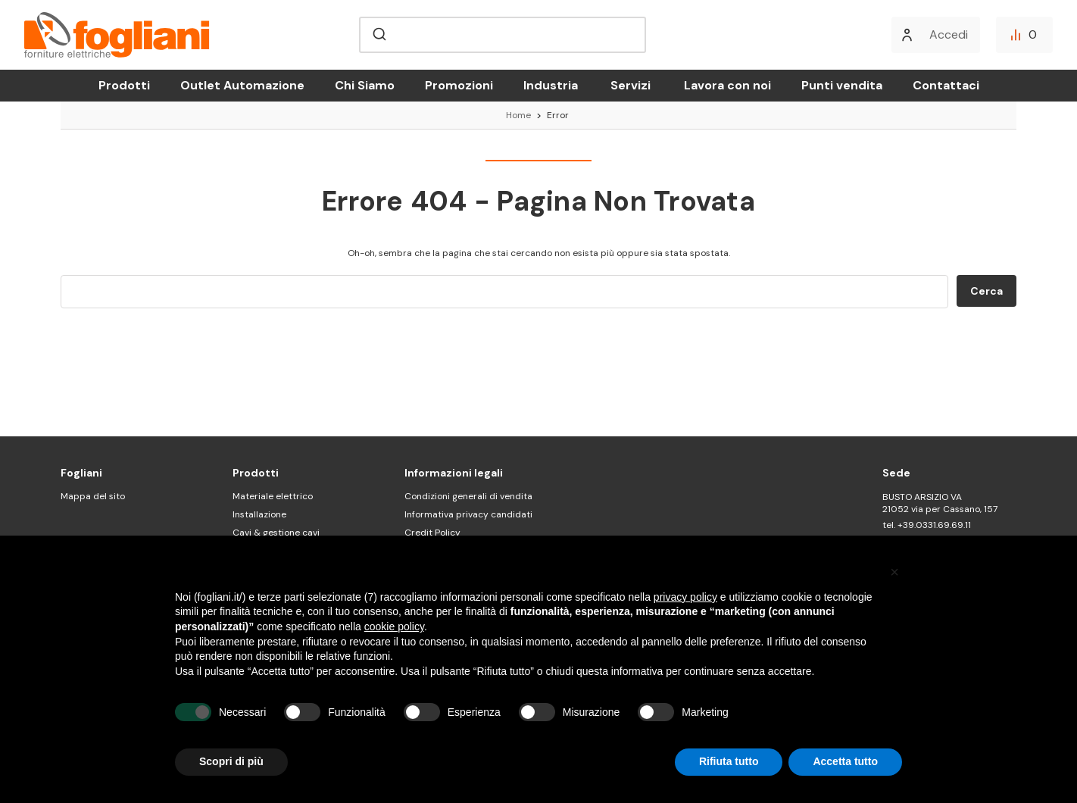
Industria (550, 85)
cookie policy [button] (394, 626)
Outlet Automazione (242, 85)
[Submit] (378, 35)
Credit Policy (432, 532)
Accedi (948, 34)
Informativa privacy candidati (468, 514)
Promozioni (459, 85)
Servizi (630, 85)
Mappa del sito (93, 496)
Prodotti (124, 85)
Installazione (259, 514)
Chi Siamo (365, 85)
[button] (894, 572)
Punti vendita (841, 85)
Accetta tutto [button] (845, 761)
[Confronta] (1024, 35)
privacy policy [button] (685, 597)
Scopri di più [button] (231, 761)
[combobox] (502, 35)
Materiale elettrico (273, 496)
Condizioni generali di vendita (468, 496)
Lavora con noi (727, 85)
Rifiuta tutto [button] (729, 761)
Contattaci (946, 85)
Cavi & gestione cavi (276, 532)
